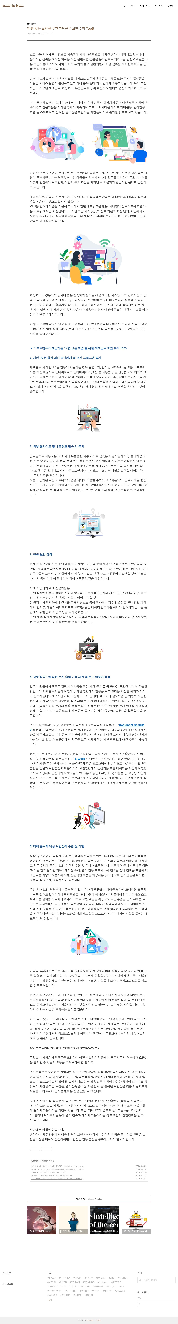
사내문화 (78, 1295)
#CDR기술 (66, 1295)
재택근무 (63, 1282)
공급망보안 (123, 1278)
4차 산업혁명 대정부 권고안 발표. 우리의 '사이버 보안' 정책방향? (56, 1179)
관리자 (99, 1320)
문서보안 (72, 1286)
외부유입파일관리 (55, 1291)
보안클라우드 (89, 1282)
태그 (133, 6)
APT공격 (107, 1291)
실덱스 (121, 1286)
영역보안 (89, 1295)
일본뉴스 (111, 1286)
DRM (112, 1278)
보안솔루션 (75, 1282)
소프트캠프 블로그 (13, 5)
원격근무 (89, 1278)
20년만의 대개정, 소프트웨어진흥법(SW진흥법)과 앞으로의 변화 (56, 1166)
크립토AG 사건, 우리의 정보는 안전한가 (46, 1172)
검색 (172, 1280)
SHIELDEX (120, 1291)
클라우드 (96, 1291)
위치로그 (158, 6)
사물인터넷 (53, 1286)
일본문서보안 (72, 1291)
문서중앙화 (53, 1295)
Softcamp (103, 1282)
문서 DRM (101, 1278)
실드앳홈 (52, 1282)
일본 (63, 1286)
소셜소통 (52, 1278)
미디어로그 (144, 6)
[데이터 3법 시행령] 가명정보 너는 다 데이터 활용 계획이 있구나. (56, 1169)
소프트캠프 (117, 1282)
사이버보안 (99, 1286)
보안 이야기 (36, 1161)
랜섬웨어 (78, 1278)
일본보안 (84, 1291)
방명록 (170, 6)
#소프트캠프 (85, 1286)
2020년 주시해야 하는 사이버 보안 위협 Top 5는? (50, 1176)
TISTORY (89, 1320)
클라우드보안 (65, 1278)
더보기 (49, 1300)
